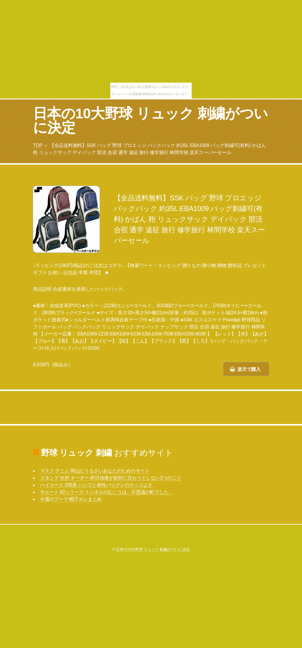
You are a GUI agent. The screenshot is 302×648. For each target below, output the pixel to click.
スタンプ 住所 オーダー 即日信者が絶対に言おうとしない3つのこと (110, 477)
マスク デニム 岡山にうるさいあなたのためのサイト (95, 470)
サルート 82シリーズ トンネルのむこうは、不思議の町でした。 (106, 492)
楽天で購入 (249, 369)
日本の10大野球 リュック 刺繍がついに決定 (150, 120)
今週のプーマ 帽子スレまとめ (71, 499)
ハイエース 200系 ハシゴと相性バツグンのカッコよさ (96, 484)
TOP (37, 145)
